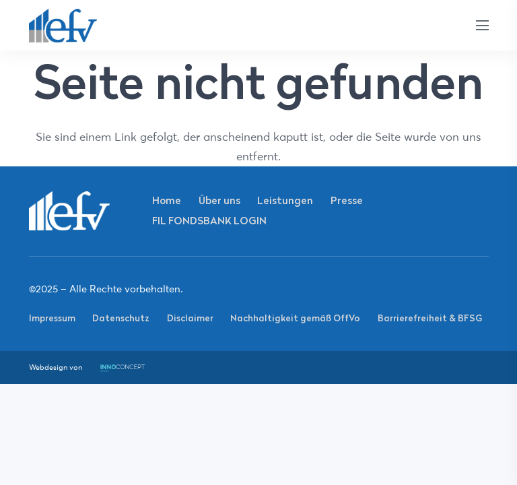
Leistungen (285, 200)
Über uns (219, 200)
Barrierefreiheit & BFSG (430, 318)
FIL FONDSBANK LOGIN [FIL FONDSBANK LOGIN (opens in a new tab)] (209, 221)
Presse (347, 200)
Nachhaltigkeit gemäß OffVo (295, 318)
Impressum (52, 318)
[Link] (63, 25)
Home (166, 200)
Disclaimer (190, 318)
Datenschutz (120, 318)
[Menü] (482, 25)
